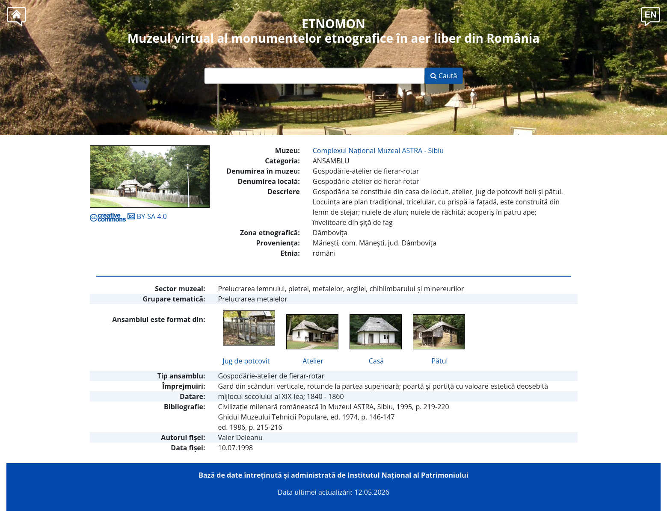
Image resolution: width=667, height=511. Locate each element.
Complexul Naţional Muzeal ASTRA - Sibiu (378, 150)
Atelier (312, 361)
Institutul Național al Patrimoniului (407, 475)
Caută (443, 76)
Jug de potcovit (246, 361)
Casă (376, 361)
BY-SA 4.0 (128, 216)
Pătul (439, 361)
